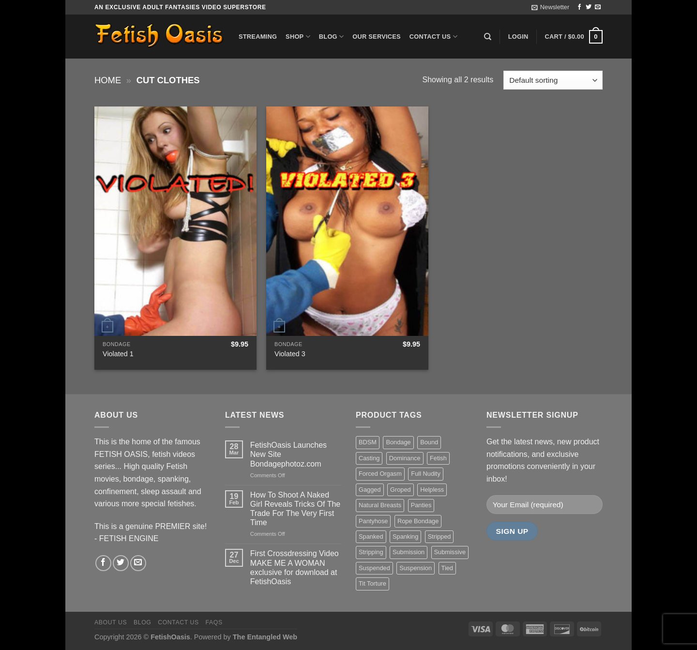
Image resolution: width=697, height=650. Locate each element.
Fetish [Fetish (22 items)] (438, 458)
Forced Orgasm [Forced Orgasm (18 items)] (380, 473)
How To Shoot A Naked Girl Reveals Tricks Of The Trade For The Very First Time (295, 509)
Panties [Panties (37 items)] (421, 505)
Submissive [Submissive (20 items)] (450, 552)
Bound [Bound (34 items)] (429, 442)
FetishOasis (170, 637)
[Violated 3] (347, 221)
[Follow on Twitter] (588, 7)
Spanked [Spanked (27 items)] (371, 536)
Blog (331, 36)
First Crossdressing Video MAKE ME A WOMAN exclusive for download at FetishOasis (294, 567)
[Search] (487, 37)
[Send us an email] (598, 7)
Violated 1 (118, 354)
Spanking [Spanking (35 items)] (405, 536)
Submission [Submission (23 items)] (408, 552)
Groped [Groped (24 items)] (400, 489)
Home (107, 80)
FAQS (214, 622)
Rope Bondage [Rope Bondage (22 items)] (418, 521)
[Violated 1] (175, 221)
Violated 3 (289, 354)
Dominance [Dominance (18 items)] (405, 458)
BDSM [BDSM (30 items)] (368, 442)
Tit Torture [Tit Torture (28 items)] (372, 583)
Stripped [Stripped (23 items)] (439, 536)
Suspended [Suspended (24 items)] (374, 568)
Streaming (258, 36)
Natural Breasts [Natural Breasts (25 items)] (380, 505)
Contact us (433, 36)
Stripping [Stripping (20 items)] (371, 552)
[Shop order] (553, 80)
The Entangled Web (265, 637)
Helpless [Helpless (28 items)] (432, 489)
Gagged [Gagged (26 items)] (370, 489)
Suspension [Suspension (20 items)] (415, 568)
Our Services (376, 36)
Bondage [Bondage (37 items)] (398, 442)
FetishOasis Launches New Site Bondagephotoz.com (288, 454)
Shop (298, 36)
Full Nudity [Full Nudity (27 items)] (425, 473)
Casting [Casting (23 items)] (369, 458)
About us (110, 622)
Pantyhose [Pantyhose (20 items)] (373, 521)
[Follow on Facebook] (579, 7)
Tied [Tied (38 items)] (447, 568)
